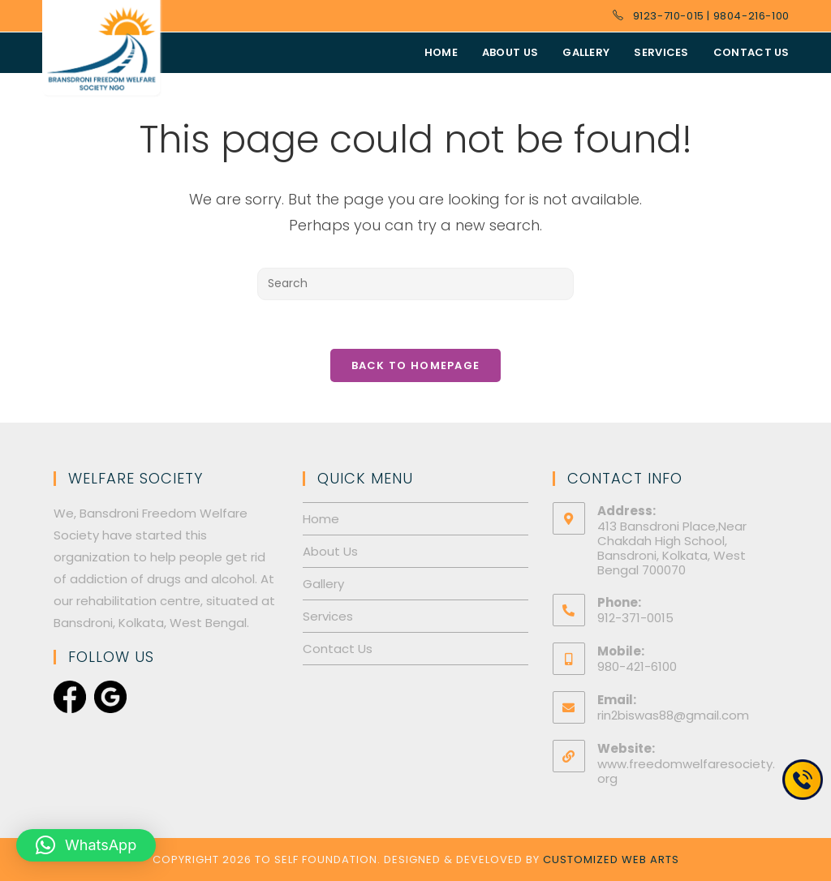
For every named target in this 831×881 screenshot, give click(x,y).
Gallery (323, 583)
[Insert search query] (415, 284)
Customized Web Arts (611, 859)
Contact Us (337, 648)
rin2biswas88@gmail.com (673, 715)
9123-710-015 (668, 16)
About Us (330, 551)
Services (328, 616)
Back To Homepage (415, 365)
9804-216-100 (751, 16)
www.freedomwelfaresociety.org (686, 771)
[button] (86, 845)
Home (321, 518)
